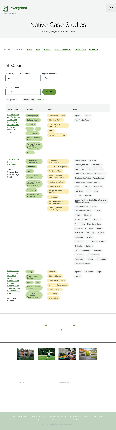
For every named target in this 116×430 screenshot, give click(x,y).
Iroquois (88, 195)
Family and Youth (55, 171)
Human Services (55, 186)
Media (51, 130)
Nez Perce (79, 232)
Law (38, 129)
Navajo (87, 115)
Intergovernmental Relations (56, 125)
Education (31, 124)
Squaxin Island (93, 255)
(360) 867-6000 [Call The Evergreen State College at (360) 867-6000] (73, 330)
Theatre (30, 152)
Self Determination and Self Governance (58, 202)
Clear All (40, 99)
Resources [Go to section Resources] (93, 49)
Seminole (97, 250)
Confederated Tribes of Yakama (87, 182)
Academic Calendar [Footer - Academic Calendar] (66, 399)
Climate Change (55, 276)
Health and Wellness (56, 182)
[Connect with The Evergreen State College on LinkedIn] (77, 336)
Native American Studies (33, 138)
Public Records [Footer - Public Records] (75, 416)
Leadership (53, 197)
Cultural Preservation (57, 115)
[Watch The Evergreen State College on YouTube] (68, 336)
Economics (31, 166)
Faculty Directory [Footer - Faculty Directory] (65, 389)
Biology (30, 271)
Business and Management (32, 161)
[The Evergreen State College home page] (28, 326)
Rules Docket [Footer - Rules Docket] (98, 416)
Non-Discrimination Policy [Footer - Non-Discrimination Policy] (47, 420)
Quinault (89, 246)
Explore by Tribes (12, 87)
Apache (78, 115)
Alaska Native (80, 160)
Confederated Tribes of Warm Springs (89, 178)
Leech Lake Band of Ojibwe (85, 206)
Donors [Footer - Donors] (20, 399)
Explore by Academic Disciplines (18, 73)
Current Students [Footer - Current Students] (24, 385)
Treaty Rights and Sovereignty (55, 208)
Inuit (96, 191)
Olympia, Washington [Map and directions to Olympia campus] (59, 325)
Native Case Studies (10, 14)
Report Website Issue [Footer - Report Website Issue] (20, 416)
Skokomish (79, 255)
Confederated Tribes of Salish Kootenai (90, 173)
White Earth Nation (82, 263)
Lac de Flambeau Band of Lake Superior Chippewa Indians (90, 201)
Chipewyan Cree (81, 164)
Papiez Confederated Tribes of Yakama (90, 241)
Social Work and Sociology (33, 195)
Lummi (97, 210)
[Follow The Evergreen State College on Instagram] (73, 336)
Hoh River (79, 191)
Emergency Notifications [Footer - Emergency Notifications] (58, 416)
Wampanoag (101, 259)
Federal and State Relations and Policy (56, 176)
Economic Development (58, 166)
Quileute (78, 246)
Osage (89, 237)
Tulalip (90, 259)
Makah (77, 215)
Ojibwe (101, 232)
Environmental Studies (32, 277)
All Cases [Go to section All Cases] (47, 49)
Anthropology (32, 115)
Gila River (86, 187)
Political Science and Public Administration (33, 146)
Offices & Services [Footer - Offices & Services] (66, 392)
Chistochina (96, 164)
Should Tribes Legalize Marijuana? (13, 162)
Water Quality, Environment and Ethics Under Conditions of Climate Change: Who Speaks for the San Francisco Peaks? (13, 282)
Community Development (54, 161)
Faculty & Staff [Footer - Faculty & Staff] (23, 396)
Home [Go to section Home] (29, 49)
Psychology (31, 190)
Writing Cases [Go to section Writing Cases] (80, 49)
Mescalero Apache (82, 219)
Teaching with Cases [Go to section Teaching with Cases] (63, 49)
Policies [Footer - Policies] (87, 416)
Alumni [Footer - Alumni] (20, 403)
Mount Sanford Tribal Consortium (88, 224)
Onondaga (79, 237)
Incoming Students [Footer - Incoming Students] (24, 389)
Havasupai (98, 187)
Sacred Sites (53, 298)
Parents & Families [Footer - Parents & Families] (24, 392)
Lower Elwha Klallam (83, 210)
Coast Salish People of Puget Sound (89, 169)
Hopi (88, 191)
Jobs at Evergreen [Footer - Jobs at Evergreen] (66, 407)
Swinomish (79, 259)
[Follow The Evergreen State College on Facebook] (64, 336)
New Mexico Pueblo (83, 120)
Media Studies (32, 133)
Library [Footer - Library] (61, 385)
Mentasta (87, 215)
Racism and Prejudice (57, 135)
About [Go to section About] (38, 49)
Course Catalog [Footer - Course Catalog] (65, 396)
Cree (77, 187)
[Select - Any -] (23, 78)
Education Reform (56, 120)
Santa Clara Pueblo (82, 250)
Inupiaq (78, 195)
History (29, 129)
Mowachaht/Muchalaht (84, 228)
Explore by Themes (49, 73)
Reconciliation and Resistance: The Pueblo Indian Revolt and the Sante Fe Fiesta (14, 121)
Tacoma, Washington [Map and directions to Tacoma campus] (87, 325)
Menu (111, 7)
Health (29, 171)
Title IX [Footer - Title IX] (75, 420)
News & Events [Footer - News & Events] (65, 403)
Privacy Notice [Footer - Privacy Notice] (64, 420)
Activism (52, 271)
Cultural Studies (33, 120)
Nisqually (90, 232)
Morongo (97, 219)
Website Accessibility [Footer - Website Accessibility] (39, 416)
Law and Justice (55, 289)
